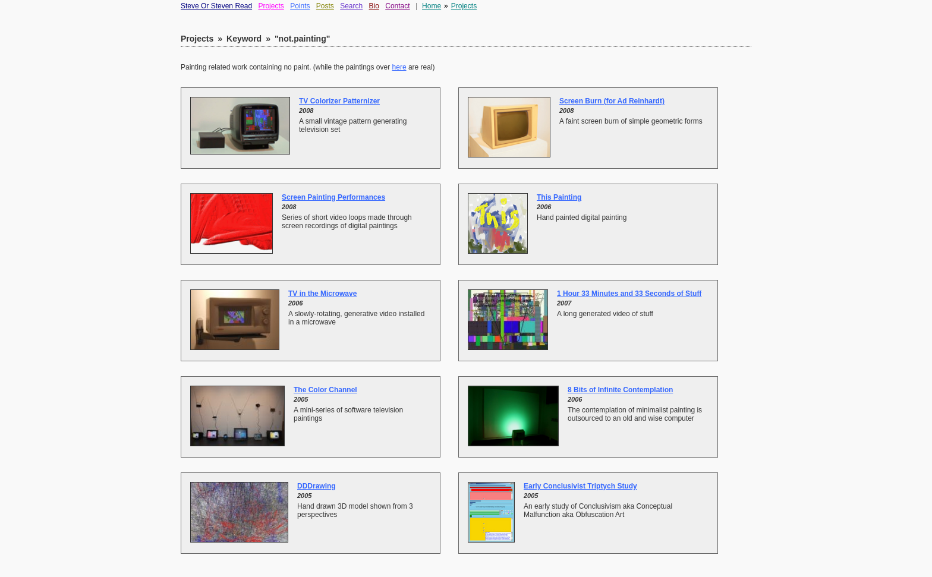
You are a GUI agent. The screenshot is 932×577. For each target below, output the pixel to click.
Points (300, 6)
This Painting (559, 197)
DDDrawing (316, 486)
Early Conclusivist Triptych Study (580, 486)
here (399, 67)
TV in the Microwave (322, 293)
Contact (397, 6)
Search (351, 6)
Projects (271, 6)
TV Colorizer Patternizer (339, 101)
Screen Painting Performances (333, 197)
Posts (325, 6)
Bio (374, 6)
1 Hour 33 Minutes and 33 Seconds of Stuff (629, 293)
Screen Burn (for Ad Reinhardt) (612, 101)
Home (431, 6)
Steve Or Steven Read (216, 6)
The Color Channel (325, 390)
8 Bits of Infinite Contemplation (620, 390)
